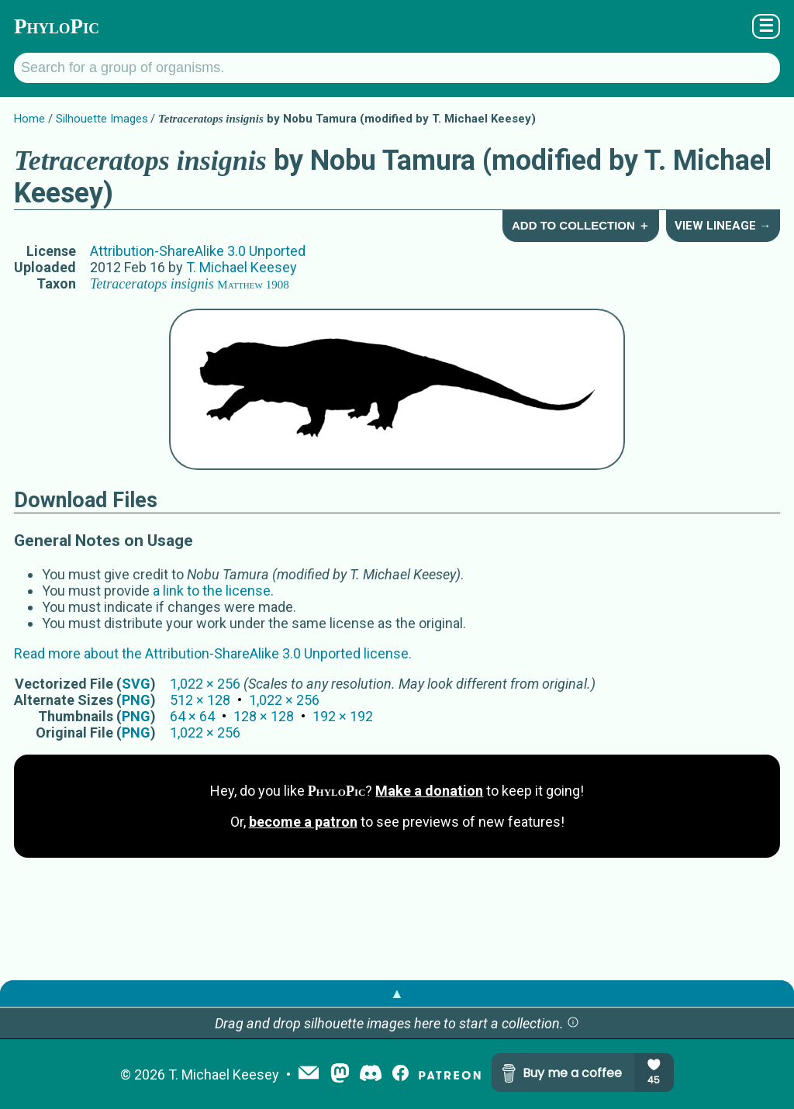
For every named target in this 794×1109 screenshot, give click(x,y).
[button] (573, 1023)
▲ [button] (397, 993)
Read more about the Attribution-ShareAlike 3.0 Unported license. (213, 653)
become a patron (303, 822)
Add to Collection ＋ (581, 225)
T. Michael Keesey (241, 267)
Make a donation (429, 791)
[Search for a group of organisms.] (397, 68)
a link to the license (212, 590)
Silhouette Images (102, 119)
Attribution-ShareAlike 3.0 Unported (198, 251)
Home (29, 119)
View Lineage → (723, 226)
